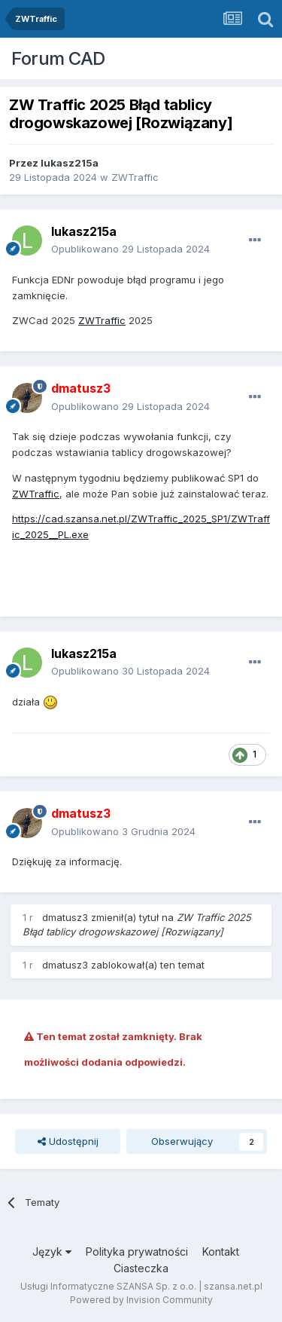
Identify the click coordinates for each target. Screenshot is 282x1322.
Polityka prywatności (137, 1251)
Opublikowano (130, 249)
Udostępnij (68, 1141)
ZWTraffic (135, 177)
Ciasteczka (141, 1268)
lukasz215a (70, 163)
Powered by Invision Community (141, 1299)
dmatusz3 (65, 917)
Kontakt (220, 1251)
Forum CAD (58, 58)
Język (51, 1251)
